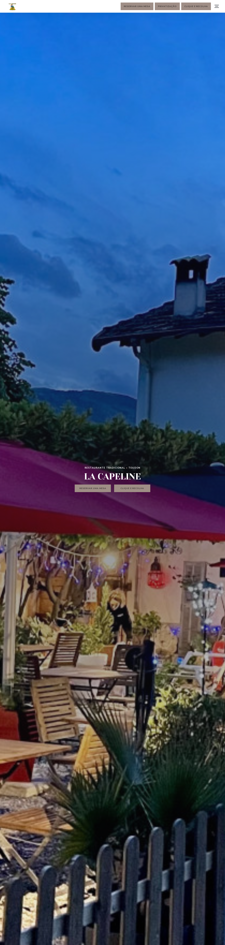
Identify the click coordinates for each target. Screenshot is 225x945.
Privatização (167, 6)
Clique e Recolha (196, 6)
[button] (217, 6)
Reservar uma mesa (137, 6)
